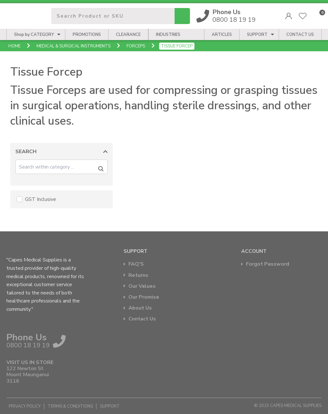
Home (14, 46)
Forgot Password (267, 264)
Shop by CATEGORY (34, 34)
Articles (222, 34)
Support (257, 34)
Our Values (142, 286)
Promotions (87, 34)
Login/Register (288, 16)
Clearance (128, 34)
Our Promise (143, 297)
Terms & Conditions (70, 406)
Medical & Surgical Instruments (74, 46)
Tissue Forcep (177, 46)
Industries (168, 34)
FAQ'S (136, 264)
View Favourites (303, 16)
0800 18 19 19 (234, 16)
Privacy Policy (25, 406)
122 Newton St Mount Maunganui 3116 (27, 375)
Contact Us (142, 319)
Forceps (136, 46)
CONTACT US (300, 34)
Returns (138, 275)
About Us (140, 308)
